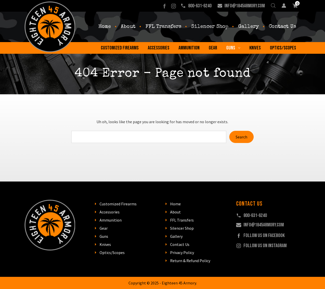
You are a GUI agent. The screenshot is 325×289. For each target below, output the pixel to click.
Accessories (158, 48)
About (128, 26)
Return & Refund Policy (190, 260)
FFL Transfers (163, 26)
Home (104, 26)
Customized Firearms (120, 48)
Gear (213, 48)
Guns (233, 48)
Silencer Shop (209, 26)
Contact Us (282, 26)
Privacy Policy (182, 252)
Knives (255, 48)
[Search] (273, 6)
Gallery (248, 26)
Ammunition (189, 48)
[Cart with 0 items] (295, 6)
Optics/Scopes (283, 48)
